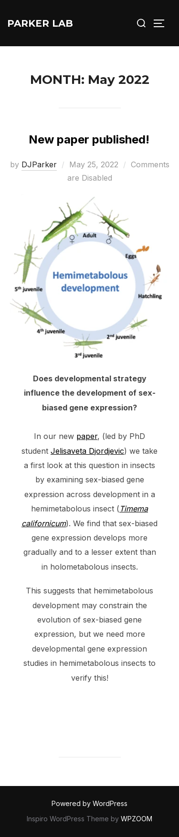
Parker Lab (40, 23)
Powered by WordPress (89, 803)
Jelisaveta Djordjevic (87, 451)
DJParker (39, 164)
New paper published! (89, 139)
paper (86, 436)
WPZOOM (136, 819)
